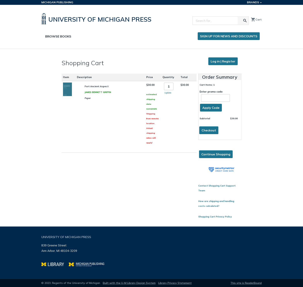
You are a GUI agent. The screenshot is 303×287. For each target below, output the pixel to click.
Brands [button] (254, 2)
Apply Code (211, 108)
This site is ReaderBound (246, 283)
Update (167, 92)
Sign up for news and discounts (228, 36)
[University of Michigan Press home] (97, 19)
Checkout (209, 130)
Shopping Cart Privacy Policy (215, 216)
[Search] (215, 21)
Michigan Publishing (57, 2)
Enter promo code (215, 96)
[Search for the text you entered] (245, 21)
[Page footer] (151, 253)
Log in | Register (223, 61)
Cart (256, 19)
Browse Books (58, 36)
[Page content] (151, 137)
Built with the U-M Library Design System (129, 283)
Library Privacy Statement (175, 283)
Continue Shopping (215, 154)
